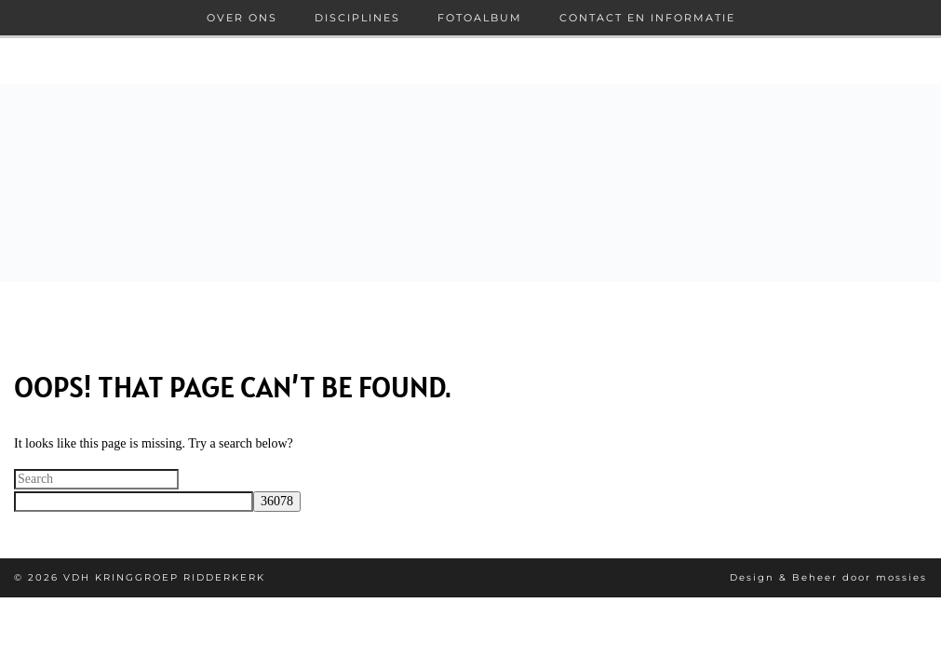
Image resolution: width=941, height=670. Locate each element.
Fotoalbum (479, 17)
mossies (901, 577)
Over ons (242, 17)
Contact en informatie (647, 17)
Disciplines (357, 17)
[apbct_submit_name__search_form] (277, 501)
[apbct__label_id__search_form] (133, 501)
